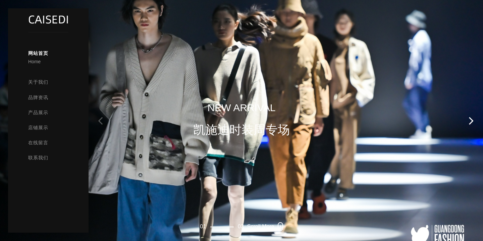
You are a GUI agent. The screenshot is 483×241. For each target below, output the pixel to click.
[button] (471, 120)
